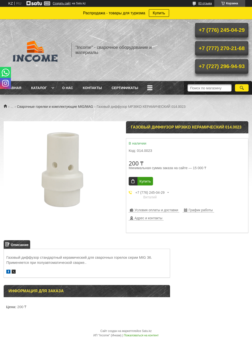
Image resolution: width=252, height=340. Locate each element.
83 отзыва (205, 3)
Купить (159, 13)
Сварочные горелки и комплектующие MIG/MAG (55, 107)
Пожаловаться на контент (141, 335)
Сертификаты (125, 88)
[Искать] (242, 88)
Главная (13, 88)
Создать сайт (62, 3)
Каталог (39, 88)
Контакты (92, 88)
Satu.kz (147, 331)
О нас (67, 88)
